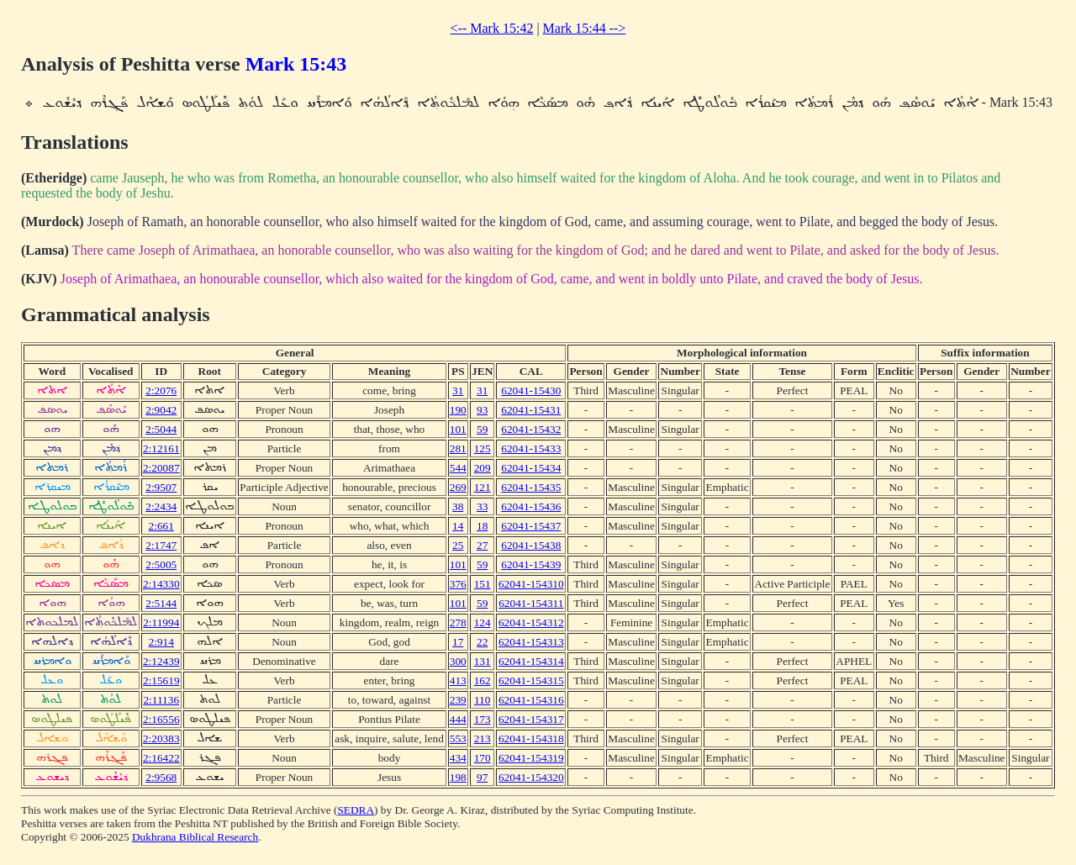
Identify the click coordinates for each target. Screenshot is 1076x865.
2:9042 (161, 409)
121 (482, 487)
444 (458, 719)
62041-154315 (531, 680)
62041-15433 (531, 448)
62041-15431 (531, 409)
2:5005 (161, 564)
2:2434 (161, 506)
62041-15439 (531, 564)
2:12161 (161, 448)
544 (458, 468)
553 (458, 738)
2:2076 (161, 390)
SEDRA (355, 810)
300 (458, 661)
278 (458, 622)
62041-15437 (531, 526)
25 (457, 545)
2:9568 (161, 777)
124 (482, 622)
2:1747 (161, 545)
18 (482, 526)
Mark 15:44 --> (584, 28)
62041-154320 (531, 777)
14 (457, 526)
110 (482, 700)
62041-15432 (531, 429)
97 (482, 777)
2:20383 (161, 738)
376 (458, 584)
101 (458, 429)
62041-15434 (531, 468)
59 (482, 429)
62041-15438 (531, 545)
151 (482, 584)
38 (457, 506)
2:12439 (161, 661)
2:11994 (161, 622)
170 (482, 758)
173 (482, 719)
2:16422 (161, 758)
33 (482, 506)
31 (457, 390)
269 (458, 487)
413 (458, 680)
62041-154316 (531, 700)
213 (482, 738)
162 (482, 680)
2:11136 (161, 700)
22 (482, 642)
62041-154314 (531, 661)
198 (458, 777)
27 (482, 545)
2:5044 (161, 429)
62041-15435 (531, 487)
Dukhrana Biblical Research (195, 837)
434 (458, 758)
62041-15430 (531, 390)
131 (482, 661)
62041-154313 (531, 642)
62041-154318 (531, 738)
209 (482, 468)
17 (457, 642)
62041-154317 (531, 719)
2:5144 (161, 603)
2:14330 (161, 584)
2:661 (161, 526)
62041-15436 (531, 506)
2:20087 (161, 468)
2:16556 (161, 719)
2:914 (161, 642)
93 (482, 409)
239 (458, 700)
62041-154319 (531, 758)
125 (482, 448)
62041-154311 (530, 603)
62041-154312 (531, 622)
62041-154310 (531, 584)
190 (458, 409)
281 (458, 448)
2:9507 (161, 487)
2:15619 (161, 680)
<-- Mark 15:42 (492, 28)
